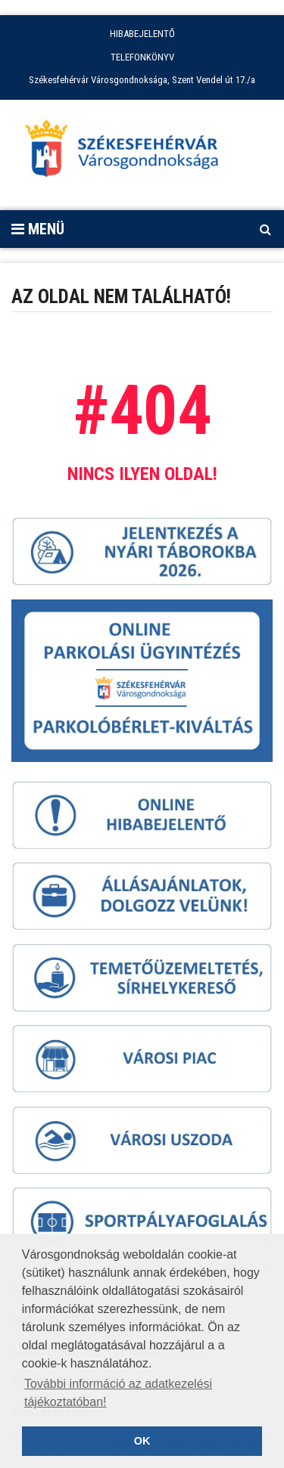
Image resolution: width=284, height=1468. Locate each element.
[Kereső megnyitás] (265, 229)
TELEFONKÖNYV (142, 57)
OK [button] (142, 1441)
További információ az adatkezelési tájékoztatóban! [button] (118, 1392)
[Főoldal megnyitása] (129, 153)
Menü (37, 229)
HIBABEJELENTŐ (142, 33)
